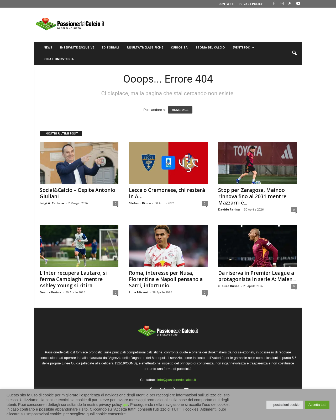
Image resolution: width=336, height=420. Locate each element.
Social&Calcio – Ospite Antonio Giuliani (77, 193)
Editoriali (110, 47)
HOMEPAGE (180, 109)
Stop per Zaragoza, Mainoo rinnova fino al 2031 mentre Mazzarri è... (252, 196)
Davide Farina (229, 209)
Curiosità (179, 47)
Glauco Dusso (228, 286)
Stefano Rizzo (140, 203)
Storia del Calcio (210, 47)
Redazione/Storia (59, 59)
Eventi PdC (243, 47)
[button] (294, 53)
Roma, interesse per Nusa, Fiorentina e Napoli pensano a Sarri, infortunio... (166, 279)
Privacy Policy (250, 4)
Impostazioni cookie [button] (285, 405)
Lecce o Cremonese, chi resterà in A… (167, 193)
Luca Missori (138, 292)
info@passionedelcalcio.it (176, 380)
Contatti (226, 4)
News (48, 47)
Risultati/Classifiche (145, 47)
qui (125, 404)
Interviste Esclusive (77, 47)
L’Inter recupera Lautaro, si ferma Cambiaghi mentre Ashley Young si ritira (73, 279)
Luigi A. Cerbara (52, 203)
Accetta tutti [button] (317, 405)
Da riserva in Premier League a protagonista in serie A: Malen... (257, 276)
